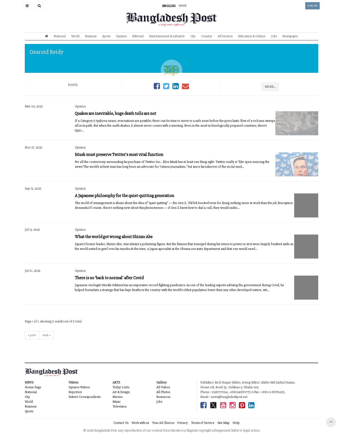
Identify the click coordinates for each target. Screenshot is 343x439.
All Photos (163, 392)
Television (120, 406)
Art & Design (121, 392)
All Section (225, 36)
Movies (117, 397)
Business (90, 36)
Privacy (182, 423)
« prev (32, 335)
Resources (163, 397)
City (193, 36)
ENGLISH (169, 6)
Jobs (274, 36)
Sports (106, 36)
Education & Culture (252, 36)
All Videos (163, 387)
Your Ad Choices (163, 423)
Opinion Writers (79, 387)
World (75, 36)
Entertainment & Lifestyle (167, 36)
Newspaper (290, 36)
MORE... (270, 87)
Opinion (121, 36)
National (60, 36)
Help (236, 423)
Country (206, 36)
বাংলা (182, 6)
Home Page (33, 387)
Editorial (138, 36)
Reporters (75, 392)
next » (46, 335)
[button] (27, 6)
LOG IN (312, 5)
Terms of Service (202, 423)
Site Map (223, 423)
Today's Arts (121, 387)
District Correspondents (85, 397)
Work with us (140, 423)
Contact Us (120, 423)
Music (117, 402)
